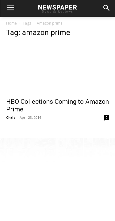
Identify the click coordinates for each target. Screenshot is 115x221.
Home (11, 23)
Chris (10, 117)
